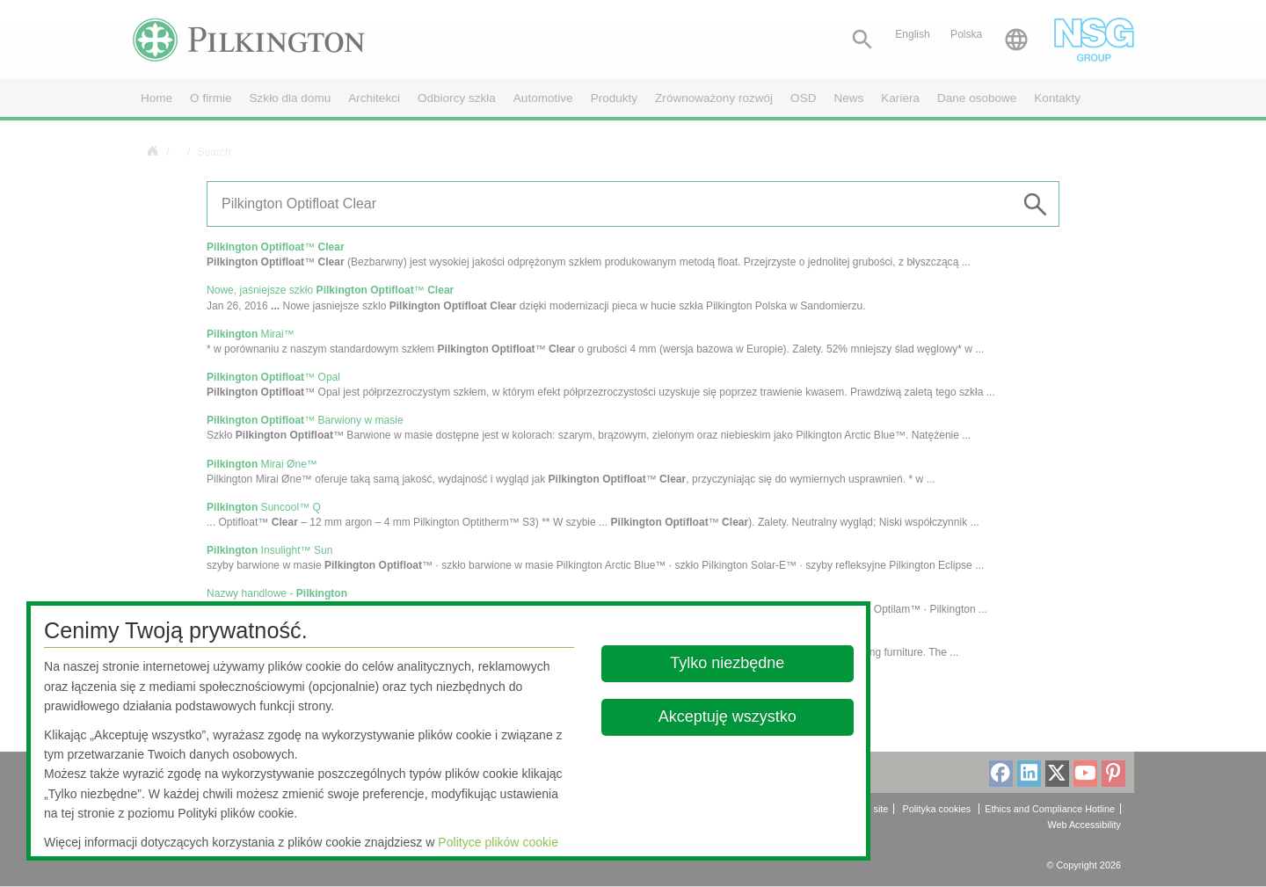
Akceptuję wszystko (727, 716)
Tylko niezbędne (728, 663)
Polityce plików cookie (498, 842)
